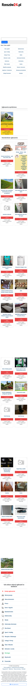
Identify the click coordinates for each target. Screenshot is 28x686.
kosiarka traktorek (7, 214)
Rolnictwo (7, 61)
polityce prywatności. (23, 681)
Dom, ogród (7, 48)
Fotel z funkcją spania (7, 368)
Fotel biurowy (7, 416)
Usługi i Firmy (7, 55)
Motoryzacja (7, 595)
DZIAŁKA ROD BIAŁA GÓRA (7, 569)
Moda (21, 55)
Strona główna (7, 667)
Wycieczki (6, 657)
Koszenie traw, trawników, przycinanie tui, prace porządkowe (7, 192)
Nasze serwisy (17, 669)
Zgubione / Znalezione (7, 70)
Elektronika (21, 51)
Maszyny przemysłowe (21, 70)
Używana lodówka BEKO (7, 516)
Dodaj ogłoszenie (8, 591)
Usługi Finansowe (7, 73)
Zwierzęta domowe (21, 58)
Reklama (11, 669)
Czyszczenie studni (21, 392)
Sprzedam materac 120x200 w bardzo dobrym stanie (7, 316)
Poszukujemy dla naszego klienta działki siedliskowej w (7, 125)
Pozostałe (6, 661)
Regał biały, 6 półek (21, 468)
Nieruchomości (8, 599)
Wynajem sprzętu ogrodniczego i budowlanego (7, 470)
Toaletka (7, 493)
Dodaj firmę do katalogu (18, 667)
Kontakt (23, 669)
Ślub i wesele (7, 64)
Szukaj (4, 42)
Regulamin (5, 669)
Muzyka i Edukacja (9, 637)
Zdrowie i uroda (7, 58)
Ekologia (6, 653)
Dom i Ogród (7, 608)
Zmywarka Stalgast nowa (21, 267)
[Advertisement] (14, 23)
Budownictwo (21, 48)
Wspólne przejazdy (7, 67)
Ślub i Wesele (7, 645)
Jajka (21, 290)
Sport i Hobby (7, 51)
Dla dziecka (21, 61)
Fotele (21, 493)
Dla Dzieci (6, 628)
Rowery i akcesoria (21, 67)
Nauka (21, 64)
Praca (5, 604)
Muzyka (21, 73)
